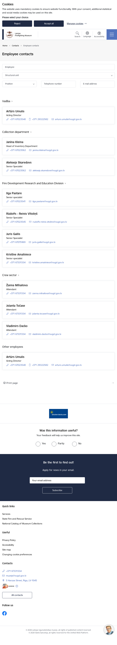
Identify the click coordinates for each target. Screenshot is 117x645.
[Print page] (58, 383)
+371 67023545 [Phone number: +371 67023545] (18, 221)
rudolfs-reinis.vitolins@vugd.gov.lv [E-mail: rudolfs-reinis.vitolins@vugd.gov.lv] (50, 221)
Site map (6, 549)
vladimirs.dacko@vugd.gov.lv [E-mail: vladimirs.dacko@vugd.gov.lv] (46, 334)
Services (6, 514)
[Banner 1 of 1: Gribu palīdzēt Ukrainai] (58, 413)
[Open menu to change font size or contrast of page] (99, 35)
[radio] (41, 443)
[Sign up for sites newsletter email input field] (57, 480)
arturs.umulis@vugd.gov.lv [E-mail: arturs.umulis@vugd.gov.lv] (68, 119)
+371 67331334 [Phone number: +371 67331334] (18, 262)
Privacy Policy (9, 540)
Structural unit (12, 75)
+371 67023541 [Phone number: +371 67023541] (18, 201)
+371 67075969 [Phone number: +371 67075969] (18, 242)
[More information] (17, 586)
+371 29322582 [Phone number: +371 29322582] (40, 119)
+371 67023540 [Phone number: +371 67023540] (18, 119)
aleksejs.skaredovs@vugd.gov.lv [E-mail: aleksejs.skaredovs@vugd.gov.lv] (49, 170)
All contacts (17, 595)
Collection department (15, 132)
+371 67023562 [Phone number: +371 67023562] (18, 150)
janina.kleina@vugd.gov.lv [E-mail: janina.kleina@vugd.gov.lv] (45, 150)
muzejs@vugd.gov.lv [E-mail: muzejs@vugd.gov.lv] (16, 575)
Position (9, 83)
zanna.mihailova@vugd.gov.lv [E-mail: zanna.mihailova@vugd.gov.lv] (47, 293)
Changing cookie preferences (17, 554)
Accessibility (8, 544)
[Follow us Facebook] (4, 613)
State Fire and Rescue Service (17, 518)
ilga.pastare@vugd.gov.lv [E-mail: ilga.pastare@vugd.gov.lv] (45, 201)
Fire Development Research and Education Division (32, 183)
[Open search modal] (77, 35)
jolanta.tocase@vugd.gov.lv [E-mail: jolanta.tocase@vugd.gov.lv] (46, 313)
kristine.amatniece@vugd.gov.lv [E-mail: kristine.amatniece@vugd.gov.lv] (48, 262)
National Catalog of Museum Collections (22, 523)
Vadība (6, 101)
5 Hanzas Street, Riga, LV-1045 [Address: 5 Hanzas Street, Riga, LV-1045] (21, 580)
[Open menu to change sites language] (87, 34)
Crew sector (9, 275)
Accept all (49, 23)
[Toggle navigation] (112, 34)
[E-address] (8, 586)
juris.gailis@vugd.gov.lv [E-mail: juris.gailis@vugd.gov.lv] (43, 242)
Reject (17, 23)
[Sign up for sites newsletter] (57, 490)
